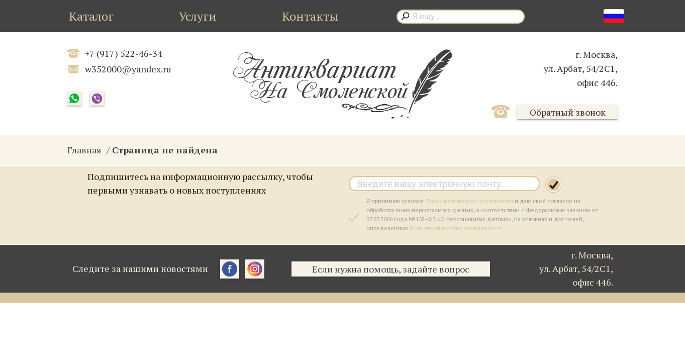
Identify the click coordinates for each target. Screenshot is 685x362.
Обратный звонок (568, 112)
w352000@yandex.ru (128, 69)
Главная (84, 150)
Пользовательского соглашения (469, 201)
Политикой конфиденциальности (456, 228)
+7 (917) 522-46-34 (123, 53)
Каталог (91, 16)
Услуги (198, 16)
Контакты (310, 16)
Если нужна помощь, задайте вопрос (390, 269)
